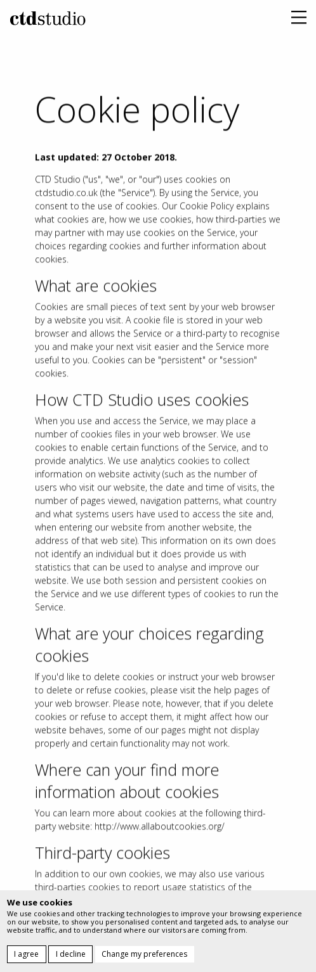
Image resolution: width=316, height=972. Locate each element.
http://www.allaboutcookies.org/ (160, 832)
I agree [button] (26, 954)
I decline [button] (71, 954)
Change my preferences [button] (144, 954)
